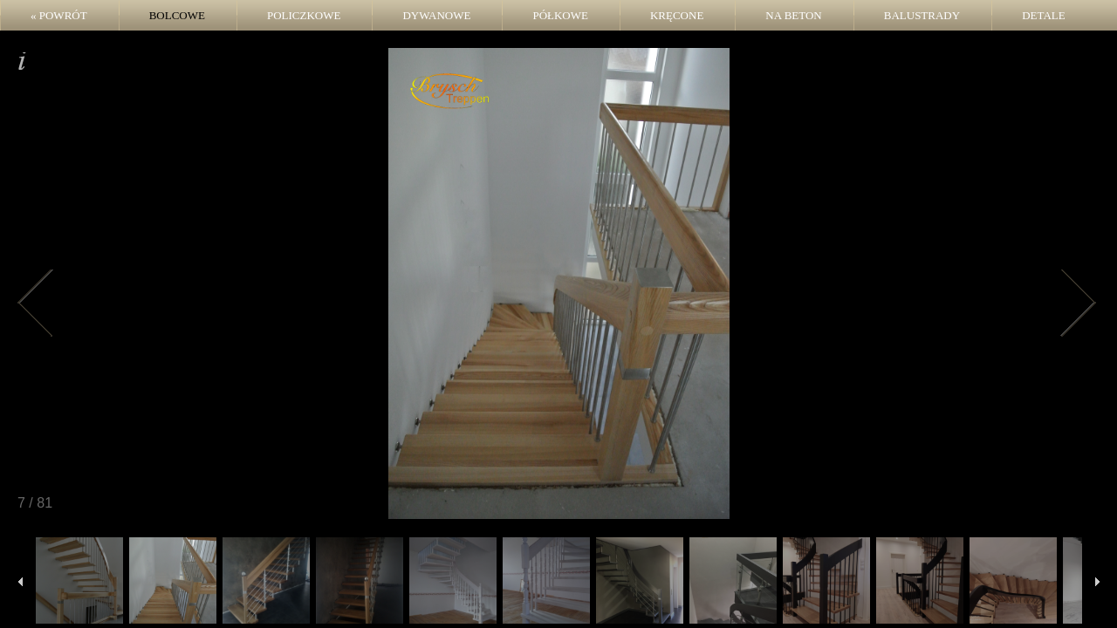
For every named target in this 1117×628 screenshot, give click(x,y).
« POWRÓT (59, 15)
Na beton (793, 15)
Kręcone (676, 15)
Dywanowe (436, 15)
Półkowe (560, 15)
